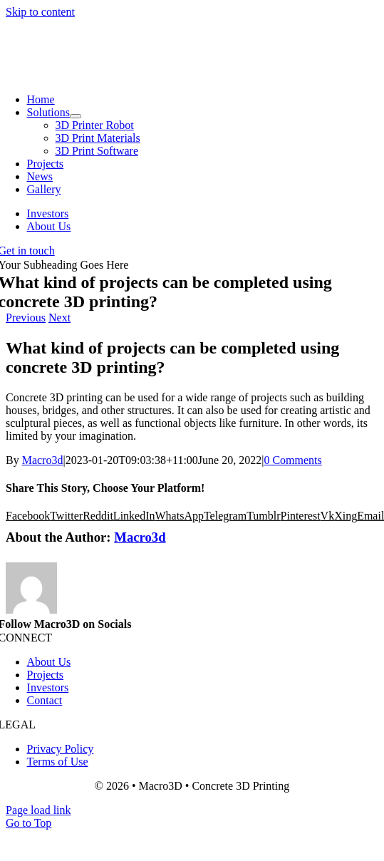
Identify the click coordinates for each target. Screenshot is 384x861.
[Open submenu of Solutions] (75, 116)
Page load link (38, 810)
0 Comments (292, 460)
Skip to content (40, 12)
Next (59, 317)
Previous (26, 317)
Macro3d (42, 460)
